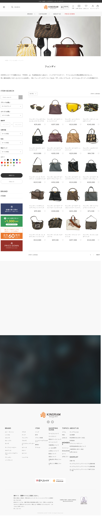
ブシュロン (8, 458)
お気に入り (65, 458)
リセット (11, 181)
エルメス (7, 439)
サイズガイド (52, 438)
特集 (63, 436)
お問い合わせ (73, 453)
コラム (64, 433)
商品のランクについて (55, 440)
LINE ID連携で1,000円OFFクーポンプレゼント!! (51, 1)
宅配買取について (54, 446)
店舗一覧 (72, 462)
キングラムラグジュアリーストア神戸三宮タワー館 (82, 471)
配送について (52, 455)
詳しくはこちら (17, 510)
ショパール (25, 458)
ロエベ (24, 452)
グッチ (24, 436)
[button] (98, 255)
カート (64, 455)
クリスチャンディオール (28, 445)
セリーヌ (24, 449)
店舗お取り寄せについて (55, 461)
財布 (36, 436)
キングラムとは (74, 433)
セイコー (24, 454)
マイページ (65, 449)
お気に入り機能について (55, 465)
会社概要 (72, 436)
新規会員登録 (66, 452)
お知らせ (64, 439)
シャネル (7, 436)
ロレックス (8, 442)
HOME (6, 60)
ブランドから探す (13, 60)
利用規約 (72, 442)
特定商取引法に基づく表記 (77, 439)
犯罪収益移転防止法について (78, 447)
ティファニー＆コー (10, 449)
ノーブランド (9, 461)
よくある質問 (52, 449)
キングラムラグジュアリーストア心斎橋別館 (82, 468)
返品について (52, 458)
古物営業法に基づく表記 (77, 450)
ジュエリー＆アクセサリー (41, 443)
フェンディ (25, 439)
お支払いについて (54, 452)
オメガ (7, 445)
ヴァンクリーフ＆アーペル (11, 455)
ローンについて (53, 443)
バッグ (37, 433)
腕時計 (37, 446)
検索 (20, 97)
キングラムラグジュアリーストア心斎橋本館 (82, 465)
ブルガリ (24, 442)
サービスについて (54, 435)
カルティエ (8, 452)
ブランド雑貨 (39, 439)
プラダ (24, 433)
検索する (11, 175)
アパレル (37, 449)
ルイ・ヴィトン (9, 433)
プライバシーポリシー (76, 445)
